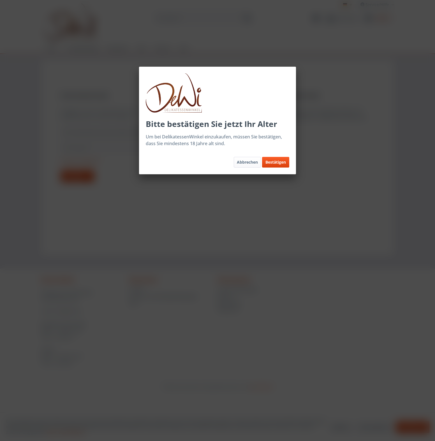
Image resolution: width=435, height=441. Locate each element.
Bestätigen (275, 162)
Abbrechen (247, 162)
